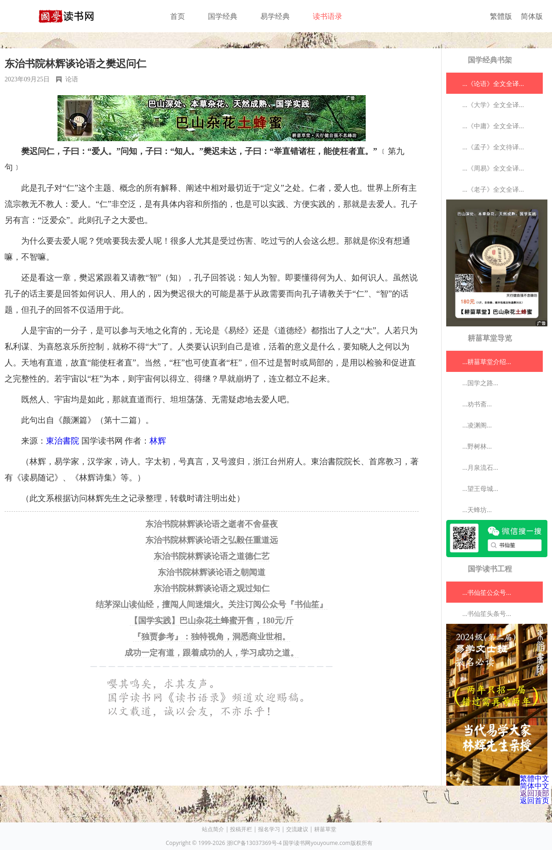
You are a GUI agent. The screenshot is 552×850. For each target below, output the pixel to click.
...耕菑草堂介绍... (486, 361)
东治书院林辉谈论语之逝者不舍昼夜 (211, 524)
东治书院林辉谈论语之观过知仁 (212, 588)
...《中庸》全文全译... (493, 125)
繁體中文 (534, 778)
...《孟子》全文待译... (493, 147)
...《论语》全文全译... (493, 83)
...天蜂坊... (477, 509)
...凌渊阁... (477, 425)
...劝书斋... (477, 403)
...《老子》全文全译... (493, 189)
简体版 (532, 16)
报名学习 (269, 829)
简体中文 (534, 786)
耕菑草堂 (325, 829)
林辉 (158, 440)
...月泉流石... (480, 467)
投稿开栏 (241, 829)
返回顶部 (534, 793)
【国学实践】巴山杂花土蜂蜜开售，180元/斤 (211, 620)
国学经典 (222, 16)
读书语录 (327, 16)
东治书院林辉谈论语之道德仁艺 (212, 556)
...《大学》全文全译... (493, 104)
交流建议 (297, 829)
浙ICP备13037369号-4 (254, 843)
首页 (177, 16)
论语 (71, 79)
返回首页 (534, 800)
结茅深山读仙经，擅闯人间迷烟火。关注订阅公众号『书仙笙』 (212, 604)
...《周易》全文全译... (493, 168)
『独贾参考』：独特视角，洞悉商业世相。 (211, 636)
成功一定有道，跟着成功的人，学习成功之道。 (212, 652)
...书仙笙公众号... (486, 592)
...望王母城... (480, 488)
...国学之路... (480, 382)
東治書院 (62, 440)
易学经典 (275, 16)
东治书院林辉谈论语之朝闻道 (211, 572)
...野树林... (477, 446)
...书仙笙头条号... (486, 613)
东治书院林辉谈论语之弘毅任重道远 (211, 540)
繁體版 (501, 16)
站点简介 (213, 829)
